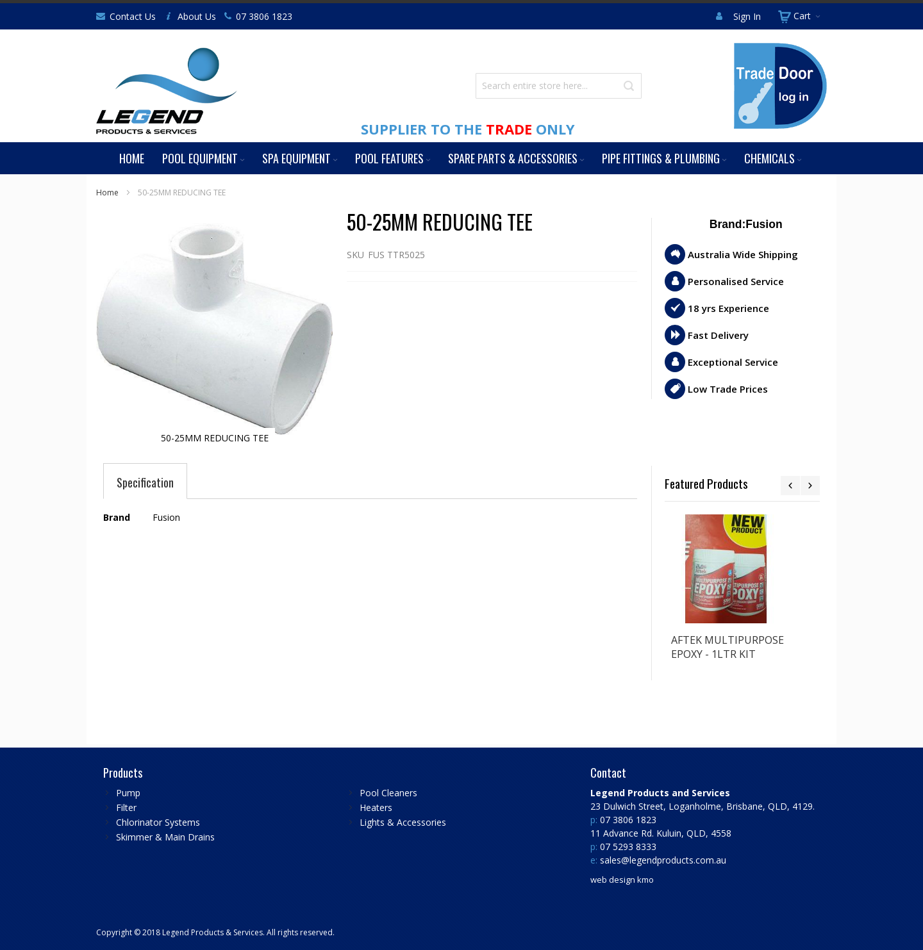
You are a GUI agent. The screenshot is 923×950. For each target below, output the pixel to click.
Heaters (376, 807)
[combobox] (559, 86)
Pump (128, 793)
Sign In (747, 16)
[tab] (145, 482)
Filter (126, 807)
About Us (197, 16)
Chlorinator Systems (158, 822)
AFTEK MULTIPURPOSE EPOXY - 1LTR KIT (727, 647)
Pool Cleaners (388, 793)
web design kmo (622, 879)
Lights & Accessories (403, 822)
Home (107, 192)
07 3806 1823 (264, 16)
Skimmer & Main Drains (165, 837)
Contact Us (133, 16)
